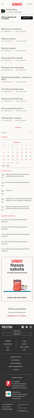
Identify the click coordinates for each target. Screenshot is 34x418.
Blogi (24, 350)
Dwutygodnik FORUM (7, 404)
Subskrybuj (27, 18)
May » (8, 166)
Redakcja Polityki (16, 357)
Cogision (23, 404)
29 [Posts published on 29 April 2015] (12, 163)
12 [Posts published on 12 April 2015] (30, 153)
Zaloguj (29, 4)
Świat (8, 350)
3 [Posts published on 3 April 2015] (21, 149)
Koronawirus (8, 344)
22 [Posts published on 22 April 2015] (12, 159)
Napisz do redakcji (15, 363)
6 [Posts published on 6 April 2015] (3, 153)
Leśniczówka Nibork (7, 409)
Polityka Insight (6, 406)
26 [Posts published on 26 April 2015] (30, 159)
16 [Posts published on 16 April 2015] (17, 156)
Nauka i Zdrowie (24, 347)
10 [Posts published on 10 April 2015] (22, 153)
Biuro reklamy (16, 360)
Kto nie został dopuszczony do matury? (14, 220)
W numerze (8, 341)
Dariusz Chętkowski (20, 31)
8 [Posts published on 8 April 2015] (12, 153)
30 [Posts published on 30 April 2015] (17, 163)
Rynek (24, 341)
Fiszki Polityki (16, 392)
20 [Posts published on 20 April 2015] (4, 159)
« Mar (3, 166)
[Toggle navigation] (2, 4)
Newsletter (17, 331)
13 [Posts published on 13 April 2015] (3, 156)
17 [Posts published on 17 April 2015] (22, 156)
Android (17, 381)
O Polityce (16, 369)
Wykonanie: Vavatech (22, 407)
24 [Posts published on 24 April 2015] (22, 159)
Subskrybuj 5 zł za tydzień (16, 316)
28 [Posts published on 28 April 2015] (8, 163)
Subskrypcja (17, 334)
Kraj (8, 347)
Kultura (24, 344)
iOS (13, 381)
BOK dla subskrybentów (16, 366)
